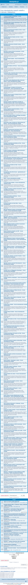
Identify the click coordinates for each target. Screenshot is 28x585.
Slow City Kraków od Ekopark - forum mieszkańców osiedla (12, 389)
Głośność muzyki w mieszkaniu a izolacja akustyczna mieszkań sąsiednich (13, 534)
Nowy (12, 527)
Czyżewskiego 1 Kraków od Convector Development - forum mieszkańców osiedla (14, 88)
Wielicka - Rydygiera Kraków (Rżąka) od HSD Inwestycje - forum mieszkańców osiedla (14, 472)
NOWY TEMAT (4, 495)
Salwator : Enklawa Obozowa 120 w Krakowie (14, 541)
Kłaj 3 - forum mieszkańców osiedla (12, 178)
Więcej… (3, 4)
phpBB (12, 583)
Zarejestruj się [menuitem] (18, 4)
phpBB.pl (19, 584)
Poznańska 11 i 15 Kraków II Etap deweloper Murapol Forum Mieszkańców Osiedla (14, 509)
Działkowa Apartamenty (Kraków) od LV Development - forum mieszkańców (13, 130)
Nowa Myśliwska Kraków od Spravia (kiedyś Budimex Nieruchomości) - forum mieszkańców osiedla (15, 239)
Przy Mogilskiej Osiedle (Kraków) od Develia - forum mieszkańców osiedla (14, 326)
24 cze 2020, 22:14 (17, 527)
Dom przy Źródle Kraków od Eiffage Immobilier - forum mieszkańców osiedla (15, 116)
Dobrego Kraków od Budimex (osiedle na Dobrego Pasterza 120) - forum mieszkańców (14, 102)
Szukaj (22, 495)
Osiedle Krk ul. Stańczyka (10, 519)
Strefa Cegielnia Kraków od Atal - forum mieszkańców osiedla (13, 417)
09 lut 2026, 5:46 (17, 506)
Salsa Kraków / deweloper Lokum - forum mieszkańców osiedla (13, 361)
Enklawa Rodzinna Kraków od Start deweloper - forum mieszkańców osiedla (15, 136)
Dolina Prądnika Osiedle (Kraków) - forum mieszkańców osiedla (13, 109)
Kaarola (12, 545)
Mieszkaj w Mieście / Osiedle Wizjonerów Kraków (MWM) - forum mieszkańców (15, 217)
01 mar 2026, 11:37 (23, 502)
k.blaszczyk (13, 539)
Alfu (11, 550)
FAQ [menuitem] (8, 4)
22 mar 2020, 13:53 (23, 532)
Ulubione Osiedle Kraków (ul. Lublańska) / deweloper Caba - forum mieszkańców (13, 444)
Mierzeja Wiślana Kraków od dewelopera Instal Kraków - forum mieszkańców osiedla (14, 210)
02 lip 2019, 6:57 (17, 545)
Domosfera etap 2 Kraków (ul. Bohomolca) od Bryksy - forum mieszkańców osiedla (14, 123)
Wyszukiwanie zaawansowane (24, 495)
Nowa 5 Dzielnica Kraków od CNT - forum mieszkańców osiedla (13, 232)
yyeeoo (12, 535)
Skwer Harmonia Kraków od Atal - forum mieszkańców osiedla (13, 381)
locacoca (12, 542)
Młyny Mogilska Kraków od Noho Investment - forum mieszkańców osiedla (14, 224)
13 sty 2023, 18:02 (15, 517)
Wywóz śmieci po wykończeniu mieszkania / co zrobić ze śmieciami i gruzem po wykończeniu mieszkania (15, 515)
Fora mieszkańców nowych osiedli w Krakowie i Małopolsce (12, 11)
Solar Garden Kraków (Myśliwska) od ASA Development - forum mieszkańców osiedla (14, 396)
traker (12, 506)
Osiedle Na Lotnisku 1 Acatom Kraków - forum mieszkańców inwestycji (14, 256)
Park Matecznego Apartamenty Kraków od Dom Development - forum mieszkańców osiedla (15, 283)
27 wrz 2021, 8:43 (18, 525)
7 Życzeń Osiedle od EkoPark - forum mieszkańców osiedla (12, 17)
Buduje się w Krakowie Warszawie (8, 579)
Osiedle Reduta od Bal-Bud (10, 544)
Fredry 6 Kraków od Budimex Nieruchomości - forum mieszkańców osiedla (14, 151)
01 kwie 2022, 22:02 (21, 520)
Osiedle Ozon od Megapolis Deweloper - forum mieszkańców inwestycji (15, 271)
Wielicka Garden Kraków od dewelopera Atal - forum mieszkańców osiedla (14, 465)
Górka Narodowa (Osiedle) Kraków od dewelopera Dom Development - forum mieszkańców (15, 158)
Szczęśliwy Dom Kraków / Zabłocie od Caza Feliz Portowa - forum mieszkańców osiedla (15, 438)
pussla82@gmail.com (15, 532)
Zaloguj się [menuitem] (25, 4)
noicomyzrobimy (14, 520)
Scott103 (12, 525)
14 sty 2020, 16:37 (17, 535)
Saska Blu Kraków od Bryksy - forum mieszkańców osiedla (12, 367)
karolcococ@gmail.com (15, 502)
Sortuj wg (14, 554)
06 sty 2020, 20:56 (19, 539)
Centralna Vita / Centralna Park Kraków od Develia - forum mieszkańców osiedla (15, 73)
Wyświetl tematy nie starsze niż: (14, 553)
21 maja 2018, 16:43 (16, 550)
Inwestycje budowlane (20, 579)
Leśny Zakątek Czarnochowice (11, 526)
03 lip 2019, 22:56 (18, 542)
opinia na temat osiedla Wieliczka (11, 501)
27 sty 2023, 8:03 (17, 511)
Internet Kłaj (6, 538)
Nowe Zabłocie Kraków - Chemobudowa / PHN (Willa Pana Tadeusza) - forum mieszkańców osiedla (14, 247)
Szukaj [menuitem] (26, 7)
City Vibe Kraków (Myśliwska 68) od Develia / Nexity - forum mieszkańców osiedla (14, 81)
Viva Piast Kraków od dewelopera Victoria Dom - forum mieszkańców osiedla (15, 458)
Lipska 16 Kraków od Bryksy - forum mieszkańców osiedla (12, 196)
